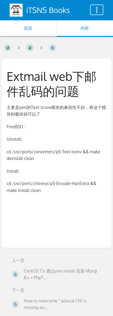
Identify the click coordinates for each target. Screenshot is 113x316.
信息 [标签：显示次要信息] (28, 27)
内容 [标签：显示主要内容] (84, 27)
